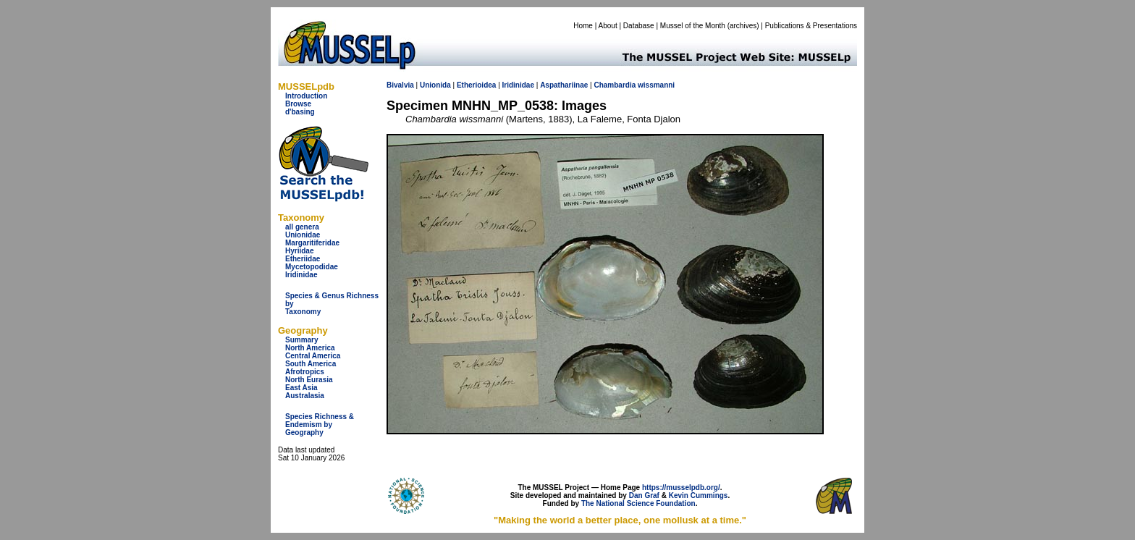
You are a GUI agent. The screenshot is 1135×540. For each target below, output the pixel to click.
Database (638, 26)
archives (743, 26)
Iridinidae (301, 275)
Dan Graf (644, 495)
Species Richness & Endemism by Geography (319, 424)
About (608, 26)
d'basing (300, 112)
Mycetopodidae (311, 267)
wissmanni (656, 85)
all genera (302, 227)
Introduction (306, 96)
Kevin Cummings (698, 495)
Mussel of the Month (692, 26)
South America (310, 364)
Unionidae (302, 235)
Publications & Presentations (811, 26)
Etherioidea (476, 85)
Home (583, 26)
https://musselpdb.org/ (681, 488)
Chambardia (615, 85)
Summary (301, 340)
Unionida (435, 85)
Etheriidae (302, 259)
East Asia (301, 388)
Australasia (304, 396)
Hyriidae (299, 251)
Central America (312, 356)
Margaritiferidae (312, 243)
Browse (298, 104)
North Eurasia (309, 380)
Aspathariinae (564, 85)
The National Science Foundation (638, 503)
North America (310, 348)
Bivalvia (400, 85)
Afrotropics (304, 372)
